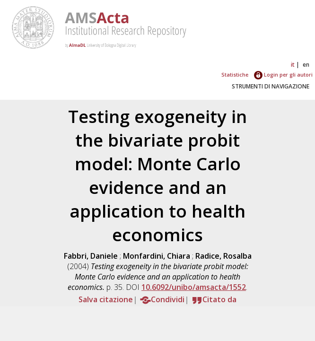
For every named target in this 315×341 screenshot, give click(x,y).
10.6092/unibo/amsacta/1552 (193, 287)
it (293, 65)
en (306, 65)
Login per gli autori (283, 74)
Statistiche (234, 74)
